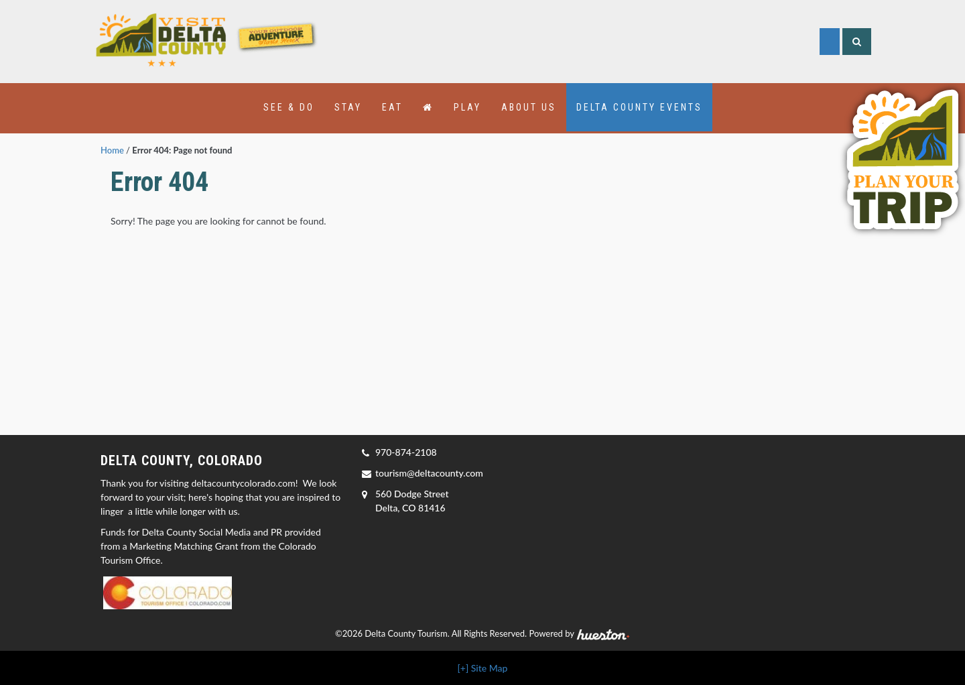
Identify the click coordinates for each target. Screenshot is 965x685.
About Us (528, 107)
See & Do (288, 107)
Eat (392, 107)
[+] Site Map (483, 668)
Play (467, 107)
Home (112, 150)
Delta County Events (639, 107)
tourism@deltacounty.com (429, 473)
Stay (348, 107)
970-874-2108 (406, 452)
